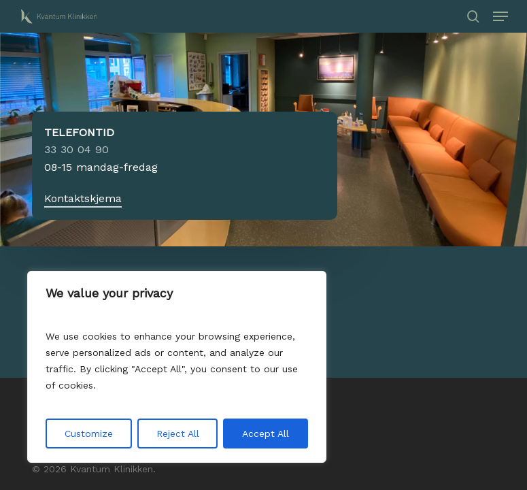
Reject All (177, 433)
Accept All (265, 433)
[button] (500, 16)
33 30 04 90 (76, 149)
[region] (176, 367)
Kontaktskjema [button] (83, 198)
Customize (89, 433)
